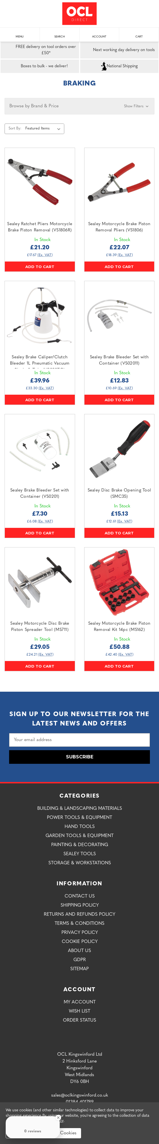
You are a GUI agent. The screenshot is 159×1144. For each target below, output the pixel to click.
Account (99, 34)
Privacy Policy (79, 932)
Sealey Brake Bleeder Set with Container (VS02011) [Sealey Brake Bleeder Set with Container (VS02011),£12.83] (119, 360)
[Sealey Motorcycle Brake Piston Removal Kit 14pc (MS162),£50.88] (119, 582)
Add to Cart (39, 266)
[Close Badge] (58, 1117)
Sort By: (15, 128)
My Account (80, 1002)
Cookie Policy (80, 942)
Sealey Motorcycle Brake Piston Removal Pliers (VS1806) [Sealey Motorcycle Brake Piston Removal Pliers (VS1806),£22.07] (119, 227)
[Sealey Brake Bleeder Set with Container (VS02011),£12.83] (119, 316)
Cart (139, 34)
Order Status (79, 1020)
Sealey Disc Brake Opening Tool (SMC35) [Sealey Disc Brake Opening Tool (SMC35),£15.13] (119, 493)
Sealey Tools (79, 854)
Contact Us (80, 896)
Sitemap (79, 969)
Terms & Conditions (79, 923)
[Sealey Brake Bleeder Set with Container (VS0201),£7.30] (40, 449)
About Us (79, 951)
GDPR (79, 960)
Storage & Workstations (79, 863)
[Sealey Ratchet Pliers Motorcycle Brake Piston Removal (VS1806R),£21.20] (40, 183)
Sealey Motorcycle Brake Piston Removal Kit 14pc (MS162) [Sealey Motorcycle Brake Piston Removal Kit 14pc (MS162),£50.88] (119, 627)
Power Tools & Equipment (79, 817)
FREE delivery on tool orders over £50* (39, 50)
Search (59, 34)
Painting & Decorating (79, 845)
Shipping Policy (80, 905)
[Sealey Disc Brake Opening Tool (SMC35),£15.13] (119, 449)
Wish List (79, 1011)
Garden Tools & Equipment (79, 836)
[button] (79, 106)
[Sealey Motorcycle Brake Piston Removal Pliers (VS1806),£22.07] (119, 183)
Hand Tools (80, 827)
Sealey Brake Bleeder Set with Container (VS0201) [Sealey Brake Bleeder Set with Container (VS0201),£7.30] (39, 493)
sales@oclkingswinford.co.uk (79, 1095)
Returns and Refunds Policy (79, 914)
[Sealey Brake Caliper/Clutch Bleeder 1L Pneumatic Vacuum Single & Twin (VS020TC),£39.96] (40, 316)
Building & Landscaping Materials (79, 808)
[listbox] (44, 128)
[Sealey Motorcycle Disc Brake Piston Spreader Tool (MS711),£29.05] (40, 582)
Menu (20, 34)
